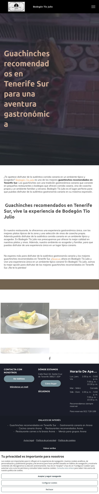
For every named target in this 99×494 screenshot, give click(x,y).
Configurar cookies (49, 483)
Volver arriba (49, 448)
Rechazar (49, 489)
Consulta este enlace (65, 468)
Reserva (56, 258)
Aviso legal (29, 440)
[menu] (93, 6)
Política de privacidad (46, 440)
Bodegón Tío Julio (25, 179)
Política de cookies (67, 440)
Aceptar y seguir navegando (49, 476)
